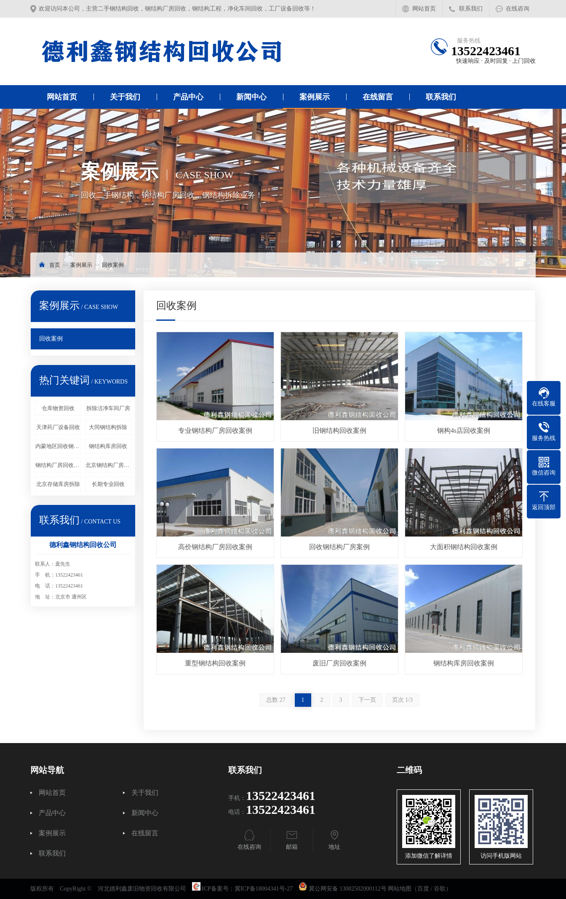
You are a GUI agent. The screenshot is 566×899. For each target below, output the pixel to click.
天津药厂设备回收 (58, 427)
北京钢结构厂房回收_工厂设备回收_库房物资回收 (108, 465)
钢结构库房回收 (108, 446)
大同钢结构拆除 (108, 427)
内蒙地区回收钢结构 (58, 446)
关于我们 (125, 97)
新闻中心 (251, 97)
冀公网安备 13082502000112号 (348, 889)
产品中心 (188, 97)
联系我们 (471, 8)
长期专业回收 (108, 484)
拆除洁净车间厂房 (108, 408)
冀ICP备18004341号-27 (264, 889)
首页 (54, 265)
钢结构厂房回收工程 (58, 465)
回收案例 (113, 265)
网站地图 (399, 889)
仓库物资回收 (58, 408)
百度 (423, 889)
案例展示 (314, 97)
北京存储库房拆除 (58, 484)
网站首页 (424, 8)
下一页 (367, 700)
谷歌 (440, 889)
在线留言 (378, 97)
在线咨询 (517, 8)
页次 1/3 (402, 700)
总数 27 (276, 700)
